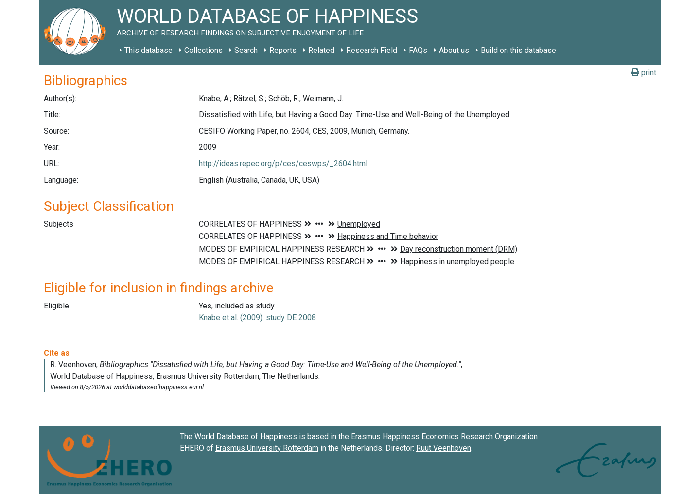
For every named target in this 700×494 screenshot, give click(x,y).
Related (321, 50)
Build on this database (518, 50)
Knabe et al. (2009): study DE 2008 (257, 317)
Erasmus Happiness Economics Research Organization (444, 436)
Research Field (371, 50)
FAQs (418, 50)
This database (148, 50)
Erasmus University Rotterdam (266, 448)
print (643, 72)
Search (246, 50)
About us (454, 50)
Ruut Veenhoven (443, 448)
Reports (283, 50)
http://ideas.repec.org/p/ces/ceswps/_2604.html (283, 163)
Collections (203, 50)
